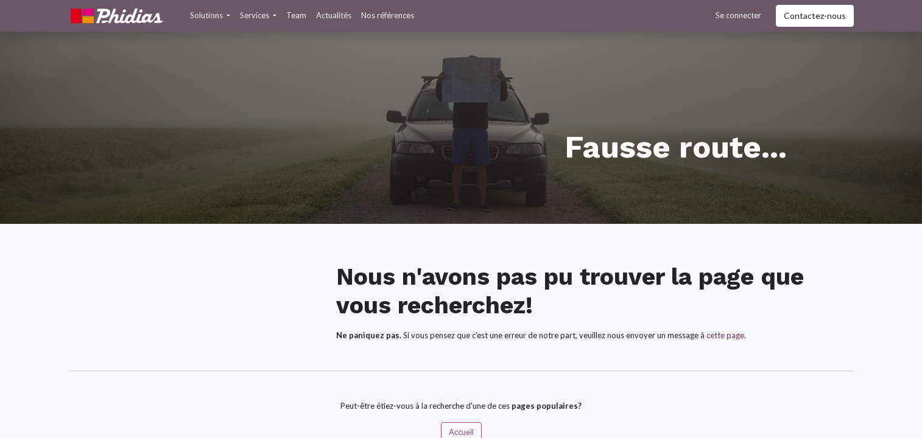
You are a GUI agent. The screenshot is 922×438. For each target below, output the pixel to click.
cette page (725, 335)
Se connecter (738, 15)
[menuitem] (296, 16)
